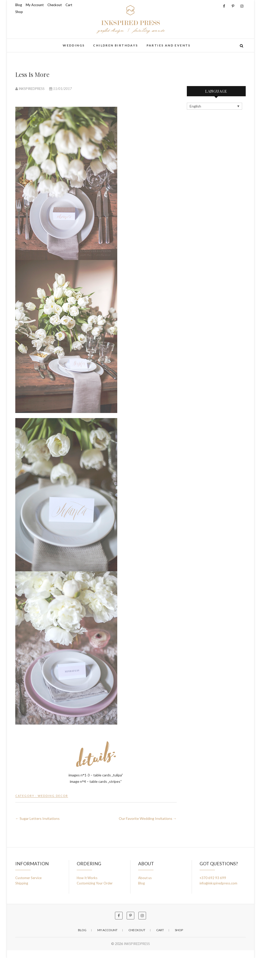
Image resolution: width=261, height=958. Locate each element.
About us (145, 878)
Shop (19, 12)
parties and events (169, 45)
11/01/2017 (60, 89)
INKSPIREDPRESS (30, 89)
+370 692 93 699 (213, 878)
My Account (35, 5)
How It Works (87, 878)
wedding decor (53, 795)
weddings (74, 45)
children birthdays (115, 45)
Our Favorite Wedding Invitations (148, 818)
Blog (18, 5)
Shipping (21, 883)
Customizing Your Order (95, 883)
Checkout (54, 5)
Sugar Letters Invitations (37, 818)
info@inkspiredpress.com (218, 883)
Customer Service (28, 878)
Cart (69, 5)
